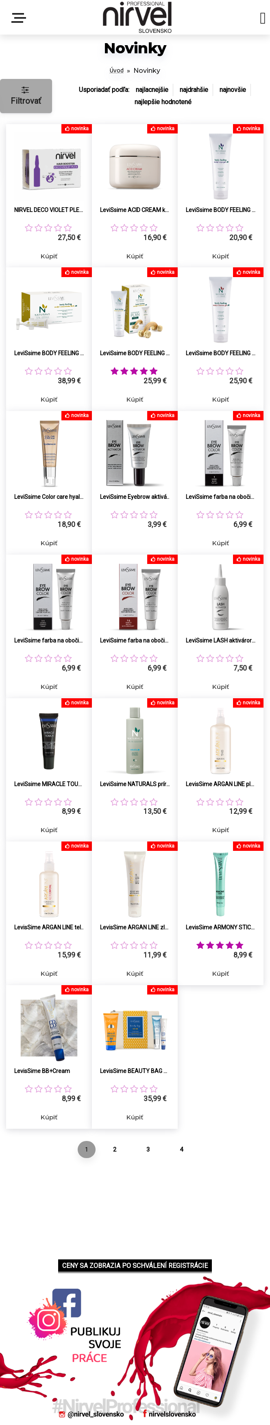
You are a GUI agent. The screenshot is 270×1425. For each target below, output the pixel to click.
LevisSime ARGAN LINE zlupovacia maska (135, 927)
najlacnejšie (152, 90)
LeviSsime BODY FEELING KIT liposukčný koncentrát (49, 353)
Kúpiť (49, 256)
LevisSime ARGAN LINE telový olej (49, 927)
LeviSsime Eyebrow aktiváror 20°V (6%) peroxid (135, 497)
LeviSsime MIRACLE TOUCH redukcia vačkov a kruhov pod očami (49, 784)
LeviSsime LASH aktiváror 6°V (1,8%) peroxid (221, 640)
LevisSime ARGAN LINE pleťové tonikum (221, 784)
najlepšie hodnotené (163, 102)
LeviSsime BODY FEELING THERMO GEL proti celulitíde (221, 353)
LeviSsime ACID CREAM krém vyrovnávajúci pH (135, 210)
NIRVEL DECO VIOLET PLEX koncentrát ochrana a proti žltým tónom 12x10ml (49, 210)
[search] (263, 19)
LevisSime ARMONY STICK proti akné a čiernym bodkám (221, 927)
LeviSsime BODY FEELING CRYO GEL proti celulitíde (221, 210)
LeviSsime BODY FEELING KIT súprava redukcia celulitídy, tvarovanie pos (135, 353)
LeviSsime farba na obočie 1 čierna (221, 497)
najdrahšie (194, 90)
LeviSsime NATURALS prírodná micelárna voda (135, 784)
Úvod (116, 71)
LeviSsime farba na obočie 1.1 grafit (49, 640)
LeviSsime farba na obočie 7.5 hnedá (135, 640)
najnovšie (233, 90)
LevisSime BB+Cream (42, 1071)
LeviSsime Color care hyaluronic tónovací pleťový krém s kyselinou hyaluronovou (49, 497)
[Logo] (137, 17)
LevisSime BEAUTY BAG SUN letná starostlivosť (135, 1071)
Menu (20, 18)
